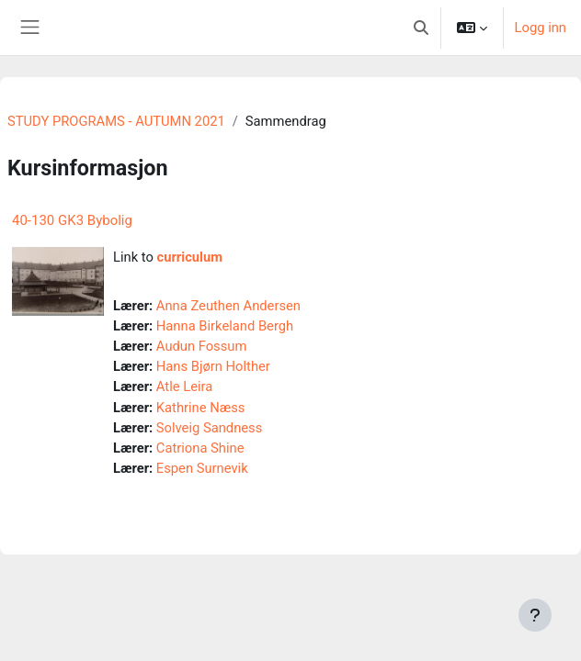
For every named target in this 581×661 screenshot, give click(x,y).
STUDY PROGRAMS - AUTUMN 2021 (116, 121)
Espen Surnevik (202, 468)
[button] (421, 27)
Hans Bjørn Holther (213, 366)
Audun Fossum (201, 346)
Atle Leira (184, 386)
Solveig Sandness (209, 428)
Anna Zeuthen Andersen (228, 305)
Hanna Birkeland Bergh (224, 326)
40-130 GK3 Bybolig (72, 220)
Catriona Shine (200, 448)
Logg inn (540, 27)
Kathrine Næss (200, 407)
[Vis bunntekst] (535, 615)
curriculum (189, 257)
